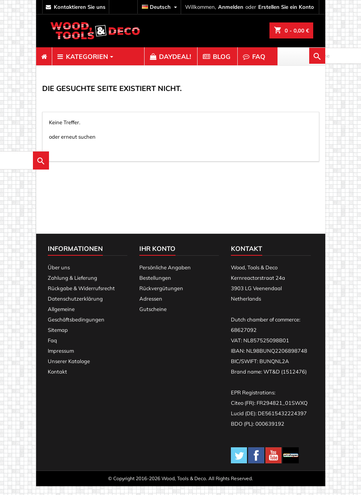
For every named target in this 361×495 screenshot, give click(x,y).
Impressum (61, 359)
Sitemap (58, 338)
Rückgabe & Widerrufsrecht (81, 297)
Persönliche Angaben (165, 276)
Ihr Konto (157, 257)
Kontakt (57, 380)
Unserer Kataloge (69, 370)
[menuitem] (44, 56)
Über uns (59, 276)
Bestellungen (155, 286)
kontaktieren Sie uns (80, 7)
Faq (52, 349)
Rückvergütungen (161, 297)
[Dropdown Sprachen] (160, 7)
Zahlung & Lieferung (72, 286)
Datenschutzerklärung (75, 307)
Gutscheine (153, 318)
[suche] (93, 154)
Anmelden (230, 7)
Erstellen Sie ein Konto (286, 7)
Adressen (150, 307)
